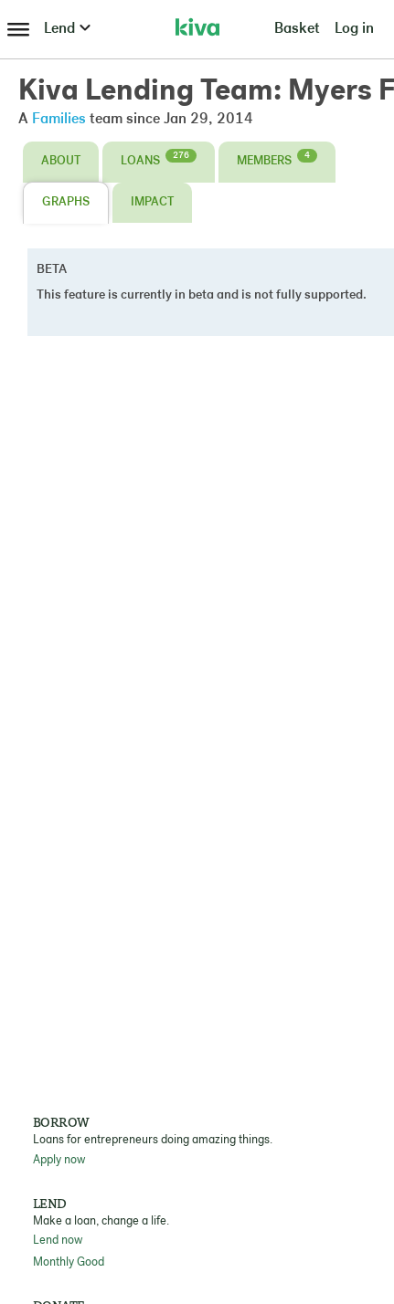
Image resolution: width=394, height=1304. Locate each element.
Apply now (59, 1160)
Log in (354, 29)
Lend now (57, 1240)
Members (277, 158)
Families (59, 119)
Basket (297, 29)
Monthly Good (68, 1262)
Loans (159, 158)
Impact (152, 202)
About (60, 161)
